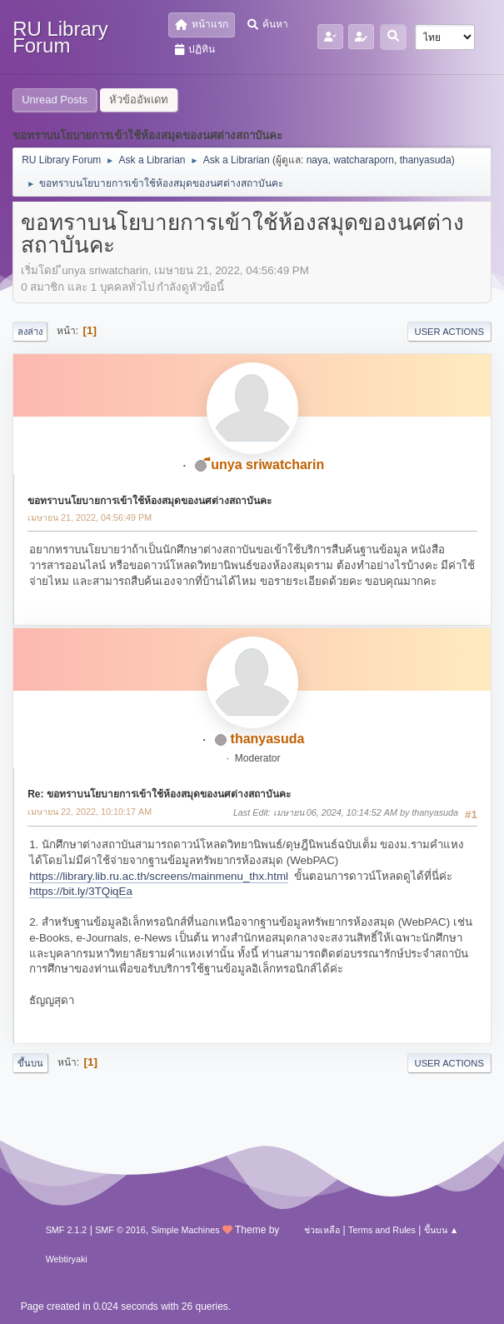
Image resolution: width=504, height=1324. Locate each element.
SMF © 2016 (120, 1230)
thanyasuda (426, 160)
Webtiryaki (66, 1259)
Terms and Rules (382, 1230)
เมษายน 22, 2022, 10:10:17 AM (89, 812)
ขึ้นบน (30, 1063)
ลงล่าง (29, 332)
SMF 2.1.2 (66, 1230)
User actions (449, 332)
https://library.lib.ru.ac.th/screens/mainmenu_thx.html (158, 876)
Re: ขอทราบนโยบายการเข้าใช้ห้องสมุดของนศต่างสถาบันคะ (159, 794)
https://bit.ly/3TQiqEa (80, 891)
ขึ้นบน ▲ (441, 1230)
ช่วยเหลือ (322, 1230)
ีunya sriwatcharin (267, 464)
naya (317, 160)
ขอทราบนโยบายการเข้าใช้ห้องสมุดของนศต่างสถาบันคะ (149, 501)
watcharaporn (363, 160)
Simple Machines (186, 1230)
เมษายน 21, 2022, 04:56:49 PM (89, 517)
